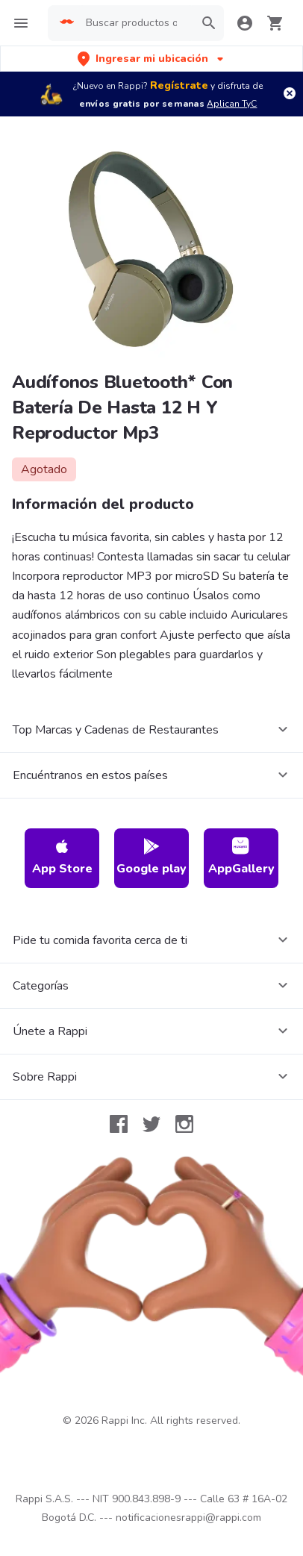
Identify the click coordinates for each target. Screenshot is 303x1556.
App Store (62, 857)
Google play (151, 857)
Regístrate (179, 85)
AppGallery (241, 857)
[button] (152, 58)
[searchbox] (135, 23)
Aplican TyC (232, 104)
